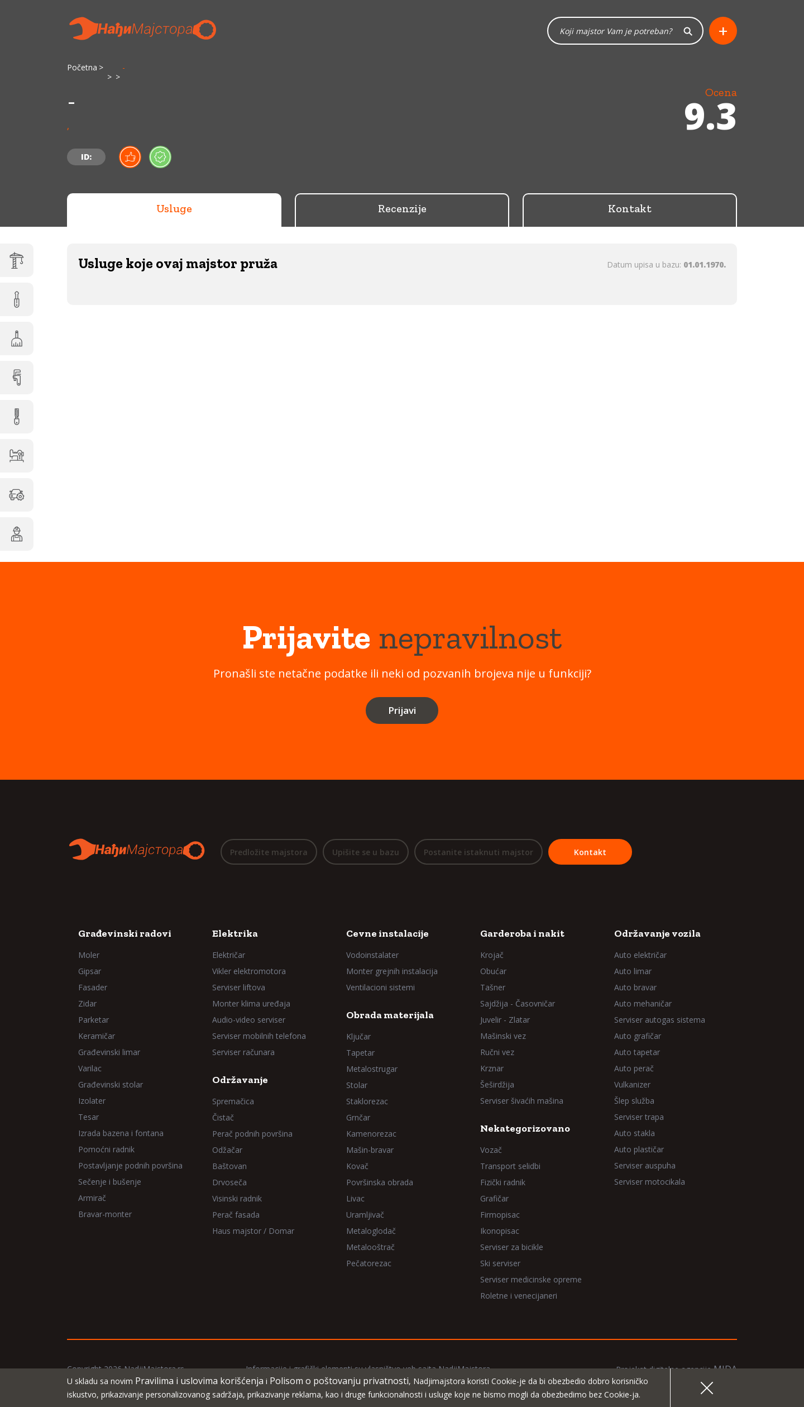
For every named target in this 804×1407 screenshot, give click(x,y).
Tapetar (360, 1052)
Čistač (223, 1117)
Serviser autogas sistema (659, 1019)
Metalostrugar (372, 1068)
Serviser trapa (639, 1117)
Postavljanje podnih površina (130, 1165)
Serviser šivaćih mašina (521, 1100)
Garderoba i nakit (522, 933)
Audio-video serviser (248, 1019)
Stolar (356, 1085)
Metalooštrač (370, 1247)
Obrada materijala (390, 1015)
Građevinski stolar (110, 1084)
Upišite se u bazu (365, 852)
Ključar (358, 1036)
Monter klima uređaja (251, 1003)
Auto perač (634, 1068)
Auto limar (633, 971)
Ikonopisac (499, 1230)
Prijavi (402, 711)
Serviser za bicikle (511, 1247)
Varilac (90, 1068)
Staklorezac (367, 1101)
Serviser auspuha (645, 1165)
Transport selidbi (510, 1166)
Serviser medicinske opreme (531, 1279)
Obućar (493, 971)
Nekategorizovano (525, 1128)
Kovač (357, 1166)
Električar (228, 955)
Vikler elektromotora (249, 971)
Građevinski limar (109, 1052)
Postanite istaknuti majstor (478, 852)
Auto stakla (634, 1133)
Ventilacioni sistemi (380, 987)
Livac (355, 1198)
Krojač (492, 955)
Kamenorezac (371, 1133)
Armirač (92, 1198)
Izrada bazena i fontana (121, 1133)
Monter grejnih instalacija (392, 971)
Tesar (88, 1117)
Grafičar (494, 1198)
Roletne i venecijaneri (518, 1295)
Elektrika (235, 933)
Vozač (491, 1149)
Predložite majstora (269, 852)
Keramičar (96, 1036)
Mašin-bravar (370, 1149)
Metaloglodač (371, 1230)
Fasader (92, 987)
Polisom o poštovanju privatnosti (339, 1381)
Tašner (492, 987)
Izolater (92, 1100)
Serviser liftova (238, 987)
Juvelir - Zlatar (505, 1019)
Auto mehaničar (643, 1003)
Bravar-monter (105, 1214)
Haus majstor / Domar (253, 1230)
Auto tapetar (637, 1052)
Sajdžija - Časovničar (517, 1003)
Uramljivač (365, 1214)
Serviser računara (243, 1052)
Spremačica (233, 1101)
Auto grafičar (637, 1036)
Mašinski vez (503, 1036)
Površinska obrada (379, 1182)
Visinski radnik (237, 1198)
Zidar (87, 1003)
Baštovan (229, 1166)
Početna (82, 68)
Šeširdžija (497, 1084)
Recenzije (402, 209)
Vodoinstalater (372, 955)
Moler (88, 955)
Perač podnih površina (252, 1133)
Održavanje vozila (657, 933)
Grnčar (358, 1117)
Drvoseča (229, 1182)
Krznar (492, 1068)
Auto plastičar (639, 1149)
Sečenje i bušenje (109, 1181)
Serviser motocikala (649, 1181)
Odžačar (227, 1149)
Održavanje (240, 1080)
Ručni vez (497, 1052)
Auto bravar (635, 987)
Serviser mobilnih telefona (259, 1036)
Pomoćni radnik (106, 1149)
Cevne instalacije (387, 933)
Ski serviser (500, 1263)
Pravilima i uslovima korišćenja (199, 1381)
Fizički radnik (502, 1182)
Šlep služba (634, 1100)
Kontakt (630, 209)
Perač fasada (236, 1214)
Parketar (93, 1019)
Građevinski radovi (124, 933)
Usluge (174, 209)
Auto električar (640, 955)
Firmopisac (500, 1214)
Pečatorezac (368, 1263)
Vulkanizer (632, 1084)
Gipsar (89, 971)
